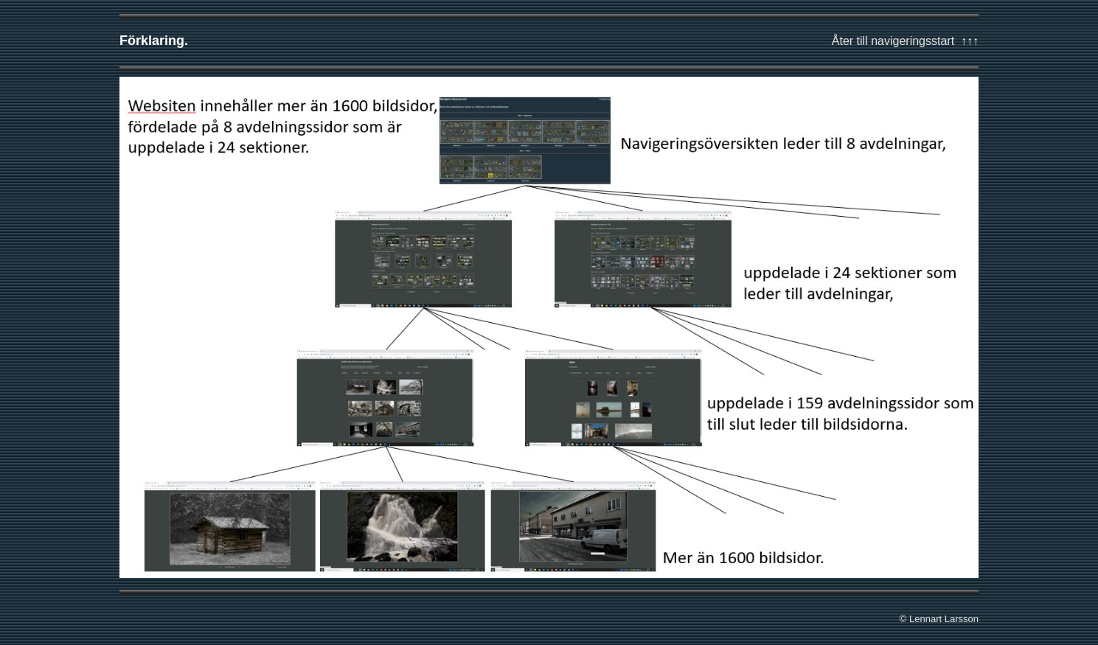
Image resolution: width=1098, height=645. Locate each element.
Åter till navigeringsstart (893, 41)
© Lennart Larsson (939, 618)
